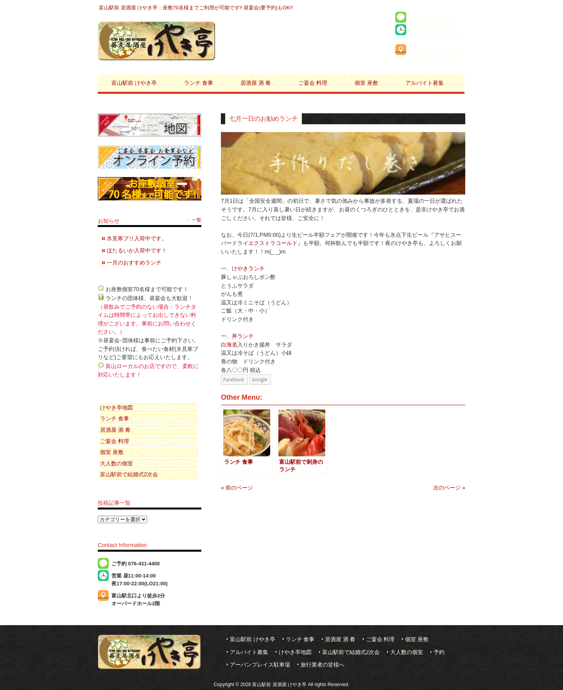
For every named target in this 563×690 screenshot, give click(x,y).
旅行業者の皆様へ (322, 665)
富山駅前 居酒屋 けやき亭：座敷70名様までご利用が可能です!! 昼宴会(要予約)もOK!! (196, 8)
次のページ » (449, 487)
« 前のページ (237, 487)
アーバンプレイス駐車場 (260, 665)
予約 (439, 652)
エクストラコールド (273, 243)
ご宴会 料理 (114, 441)
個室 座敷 (112, 452)
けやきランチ (248, 268)
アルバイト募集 (249, 652)
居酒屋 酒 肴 (115, 430)
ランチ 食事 (114, 418)
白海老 (229, 344)
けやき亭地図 (116, 407)
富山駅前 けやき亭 (252, 639)
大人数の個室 (116, 463)
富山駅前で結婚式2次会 (129, 474)
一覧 (196, 220)
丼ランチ (243, 336)
